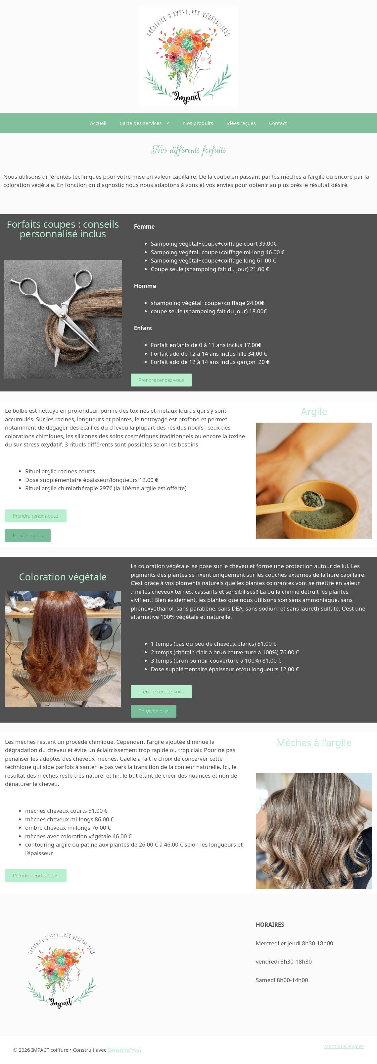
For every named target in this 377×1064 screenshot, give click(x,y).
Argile (314, 411)
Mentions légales (344, 1046)
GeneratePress (125, 1049)
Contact (278, 123)
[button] (169, 123)
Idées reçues (241, 123)
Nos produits (198, 123)
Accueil (98, 123)
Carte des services (147, 123)
